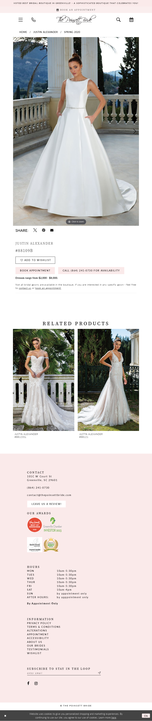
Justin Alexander (45, 32)
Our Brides (36, 645)
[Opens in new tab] (34, 525)
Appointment (38, 634)
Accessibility (38, 638)
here (113, 717)
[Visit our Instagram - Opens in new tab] (36, 683)
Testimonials (38, 649)
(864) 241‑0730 (38, 487)
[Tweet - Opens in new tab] (35, 230)
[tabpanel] (76, 131)
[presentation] (43, 380)
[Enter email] (64, 673)
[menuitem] (20, 20)
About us (34, 642)
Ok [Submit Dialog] (146, 715)
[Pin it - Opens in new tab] (43, 230)
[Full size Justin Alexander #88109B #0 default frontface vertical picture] (76, 131)
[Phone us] (33, 20)
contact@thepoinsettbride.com (49, 495)
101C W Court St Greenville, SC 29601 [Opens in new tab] (42, 478)
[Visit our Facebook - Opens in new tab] (28, 683)
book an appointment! (48, 288)
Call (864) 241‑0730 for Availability (91, 270)
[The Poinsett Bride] (76, 19)
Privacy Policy (39, 623)
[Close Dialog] (5, 716)
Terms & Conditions (44, 627)
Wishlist (34, 653)
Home (23, 32)
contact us (25, 288)
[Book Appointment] (76, 10)
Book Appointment (35, 270)
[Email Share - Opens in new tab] (52, 230)
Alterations (37, 630)
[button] (20, 20)
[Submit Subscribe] (99, 673)
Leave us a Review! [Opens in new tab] (47, 504)
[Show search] (118, 20)
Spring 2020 (72, 32)
